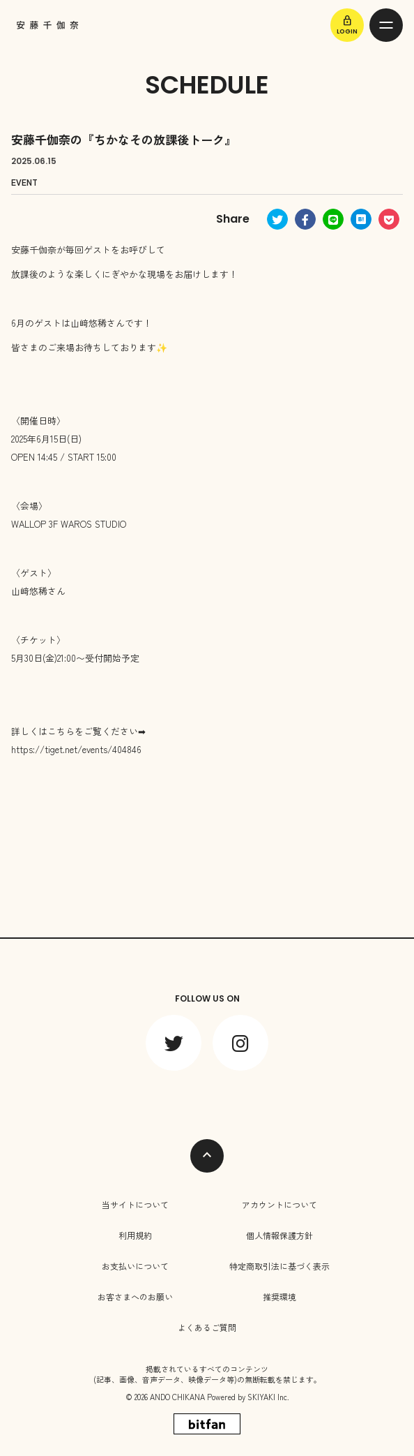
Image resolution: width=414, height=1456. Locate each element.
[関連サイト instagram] (240, 1043)
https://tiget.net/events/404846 (76, 749)
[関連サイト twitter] (173, 1043)
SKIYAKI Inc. (268, 1396)
